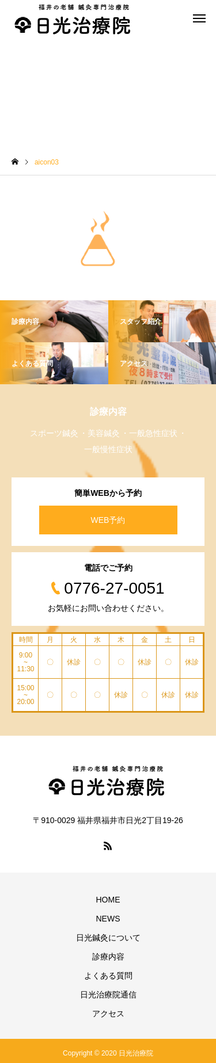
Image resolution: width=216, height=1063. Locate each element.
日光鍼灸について (108, 937)
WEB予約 (108, 520)
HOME (108, 899)
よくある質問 (108, 975)
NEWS (108, 918)
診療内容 (108, 956)
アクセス (108, 1013)
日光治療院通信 (108, 994)
